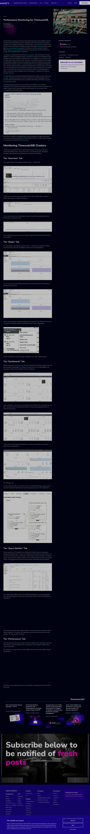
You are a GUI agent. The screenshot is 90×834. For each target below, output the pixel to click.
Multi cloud (28, 810)
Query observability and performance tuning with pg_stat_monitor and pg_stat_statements (73, 709)
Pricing (48, 3)
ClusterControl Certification (43, 802)
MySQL (7, 796)
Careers (55, 800)
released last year (18, 367)
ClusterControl (35, 3)
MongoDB (8, 814)
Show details (73, 829)
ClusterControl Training (42, 800)
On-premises (29, 812)
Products (28, 791)
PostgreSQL (31, 57)
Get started (83, 3)
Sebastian (39, 48)
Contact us (55, 795)
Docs (38, 793)
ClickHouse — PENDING (11, 805)
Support (68, 3)
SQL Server (20, 805)
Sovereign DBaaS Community (43, 798)
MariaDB (7, 798)
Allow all (73, 820)
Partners (55, 802)
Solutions (28, 799)
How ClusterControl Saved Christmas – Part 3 (14, 707)
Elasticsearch (8, 812)
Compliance (55, 798)
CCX (42, 3)
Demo (73, 3)
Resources (55, 3)
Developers (40, 791)
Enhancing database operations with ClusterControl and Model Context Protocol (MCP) (33, 709)
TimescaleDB (16, 52)
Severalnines (56, 791)
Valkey (19, 801)
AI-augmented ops (30, 801)
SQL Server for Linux (10, 803)
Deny (73, 825)
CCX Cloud (28, 814)
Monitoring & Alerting (73, 56)
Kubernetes (28, 808)
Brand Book (55, 804)
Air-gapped (28, 803)
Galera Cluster (9, 807)
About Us (55, 793)
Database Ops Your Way (22, 3)
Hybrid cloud (28, 806)
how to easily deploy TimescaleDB (15, 50)
